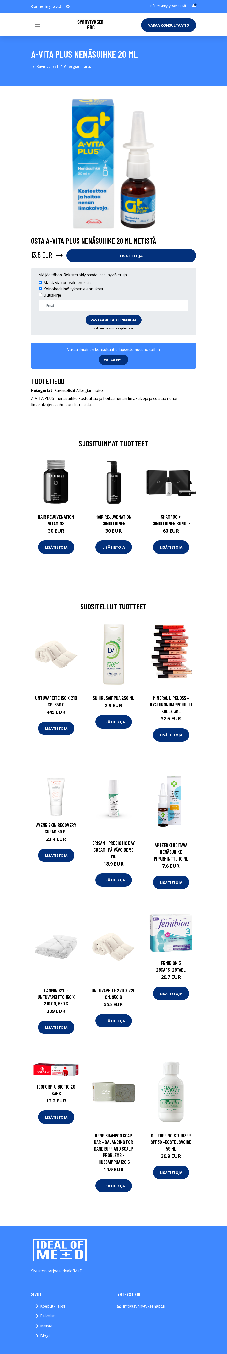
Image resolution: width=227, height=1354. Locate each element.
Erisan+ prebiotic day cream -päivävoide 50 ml (113, 849)
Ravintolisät (47, 66)
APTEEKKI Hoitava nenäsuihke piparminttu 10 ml (171, 851)
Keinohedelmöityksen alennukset (73, 289)
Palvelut (47, 1316)
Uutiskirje (52, 295)
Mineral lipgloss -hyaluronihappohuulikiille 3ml (171, 704)
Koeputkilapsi (52, 1306)
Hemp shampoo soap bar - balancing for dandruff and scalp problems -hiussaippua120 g (113, 1148)
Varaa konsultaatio (168, 25)
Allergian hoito (77, 66)
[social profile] (68, 6)
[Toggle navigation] (37, 24)
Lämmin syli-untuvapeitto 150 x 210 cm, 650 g (56, 996)
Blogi (45, 1335)
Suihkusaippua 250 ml (113, 698)
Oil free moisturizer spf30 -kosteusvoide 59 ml (171, 1142)
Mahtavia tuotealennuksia (67, 282)
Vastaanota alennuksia (114, 320)
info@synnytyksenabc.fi (168, 5)
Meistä (46, 1326)
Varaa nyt (113, 359)
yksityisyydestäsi (121, 328)
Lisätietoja (131, 255)
